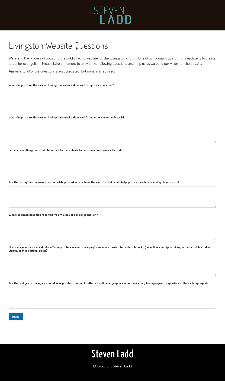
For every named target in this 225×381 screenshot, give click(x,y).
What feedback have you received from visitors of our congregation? (53, 214)
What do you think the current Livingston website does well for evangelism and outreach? (66, 117)
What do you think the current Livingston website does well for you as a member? (61, 85)
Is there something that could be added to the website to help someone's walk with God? (66, 150)
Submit (16, 316)
